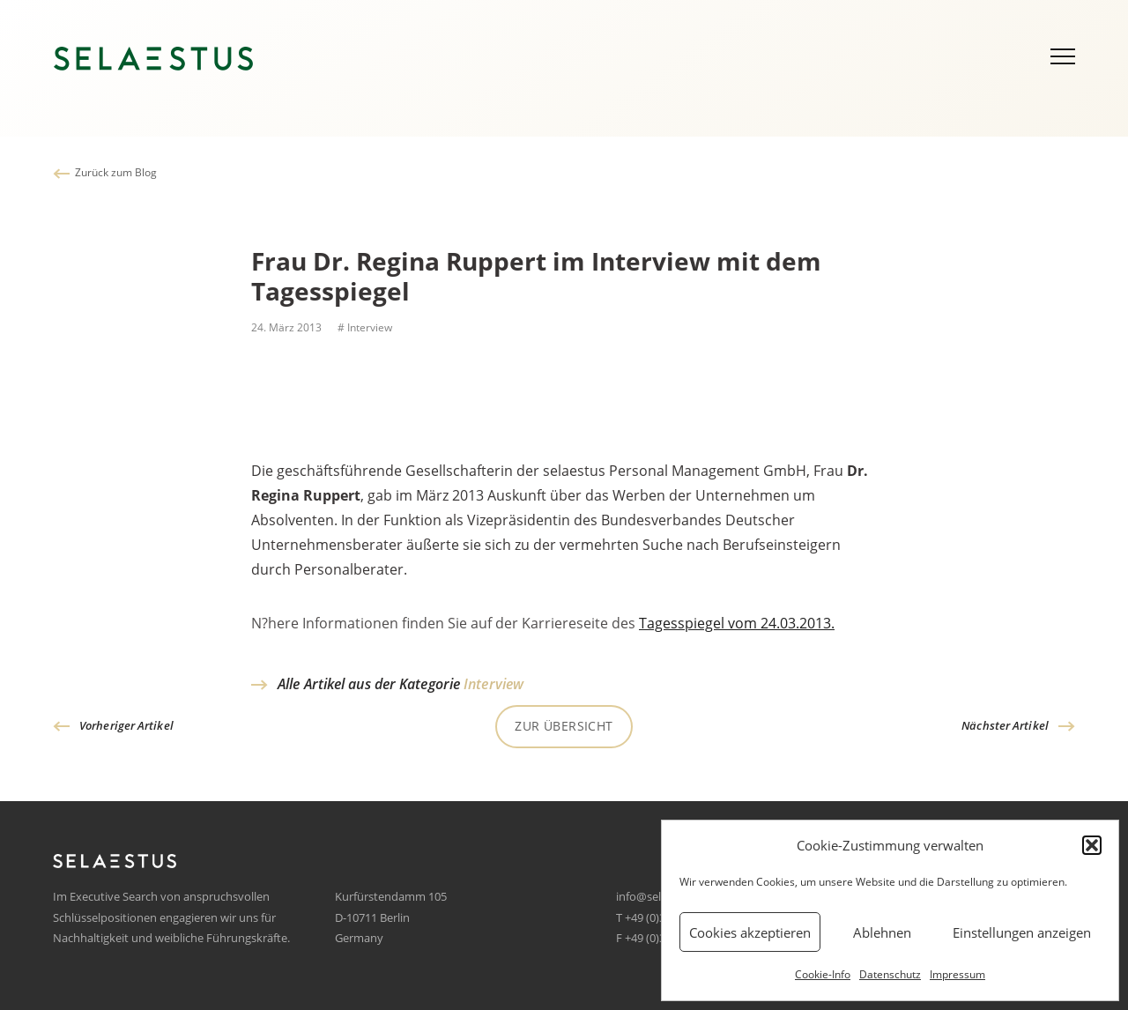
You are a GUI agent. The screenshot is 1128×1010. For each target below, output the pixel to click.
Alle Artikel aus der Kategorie (400, 684)
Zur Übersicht (563, 725)
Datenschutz (890, 974)
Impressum (957, 974)
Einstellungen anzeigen (1022, 932)
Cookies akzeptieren (750, 932)
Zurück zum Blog (116, 172)
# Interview (363, 327)
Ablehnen (882, 932)
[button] (1092, 845)
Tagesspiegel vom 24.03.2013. (737, 627)
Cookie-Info (822, 974)
